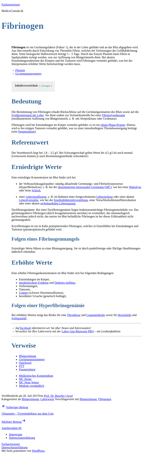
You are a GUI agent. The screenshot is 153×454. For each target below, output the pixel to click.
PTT (21, 366)
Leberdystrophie (28, 200)
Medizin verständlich (31, 385)
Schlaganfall (19, 318)
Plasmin (20, 70)
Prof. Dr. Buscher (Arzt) (58, 395)
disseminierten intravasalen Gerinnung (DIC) (85, 187)
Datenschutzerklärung (14, 447)
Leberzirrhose (104, 196)
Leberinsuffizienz (36, 196)
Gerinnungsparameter (32, 359)
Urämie (23, 292)
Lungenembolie (95, 315)
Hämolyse (135, 187)
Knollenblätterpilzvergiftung (71, 200)
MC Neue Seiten (29, 382)
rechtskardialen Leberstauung (57, 203)
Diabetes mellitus (65, 282)
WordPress (38, 450)
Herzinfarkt (124, 315)
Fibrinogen (104, 399)
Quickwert (25, 362)
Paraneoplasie (26, 131)
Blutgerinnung (27, 356)
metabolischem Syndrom (34, 282)
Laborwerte (47, 399)
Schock (36, 190)
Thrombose (74, 315)
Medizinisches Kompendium (36, 375)
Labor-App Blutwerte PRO (78, 331)
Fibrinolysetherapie (113, 115)
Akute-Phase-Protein (112, 124)
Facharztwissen (10, 4)
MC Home (25, 379)
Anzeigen (45, 85)
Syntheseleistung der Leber (28, 115)
